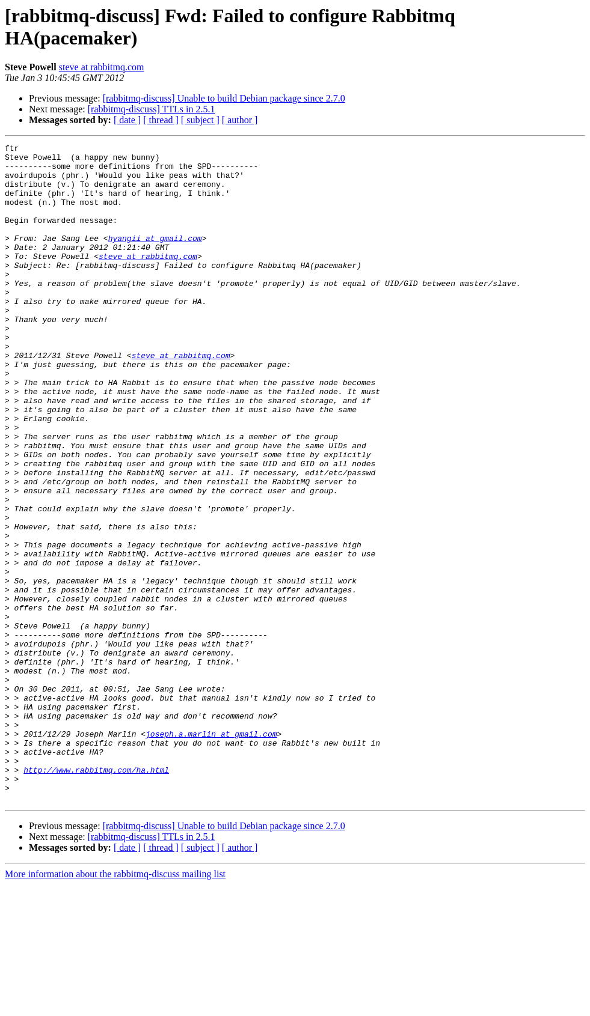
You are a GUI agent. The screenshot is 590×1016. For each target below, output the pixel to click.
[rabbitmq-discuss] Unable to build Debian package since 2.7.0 (224, 98)
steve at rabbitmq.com (101, 67)
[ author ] (240, 120)
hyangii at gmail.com (155, 257)
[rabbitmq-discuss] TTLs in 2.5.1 (151, 109)
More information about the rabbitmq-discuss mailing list (115, 1005)
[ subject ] (200, 120)
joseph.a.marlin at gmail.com (211, 852)
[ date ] (127, 120)
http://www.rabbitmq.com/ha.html (96, 895)
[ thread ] (161, 120)
